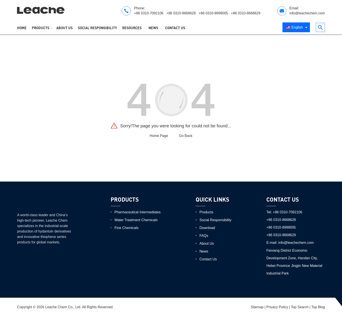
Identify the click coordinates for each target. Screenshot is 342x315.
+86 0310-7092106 (149, 13)
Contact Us (175, 28)
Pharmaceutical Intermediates (138, 212)
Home (22, 28)
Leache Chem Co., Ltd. (63, 307)
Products (40, 28)
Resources (132, 28)
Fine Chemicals (127, 228)
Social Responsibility (97, 28)
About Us (64, 28)
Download (207, 228)
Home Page (159, 136)
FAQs (204, 236)
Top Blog (318, 307)
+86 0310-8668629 (245, 13)
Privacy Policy (277, 307)
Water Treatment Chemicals (136, 220)
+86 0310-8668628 (181, 13)
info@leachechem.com (307, 13)
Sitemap (257, 307)
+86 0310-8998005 (214, 13)
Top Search (300, 307)
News (153, 28)
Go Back (185, 136)
